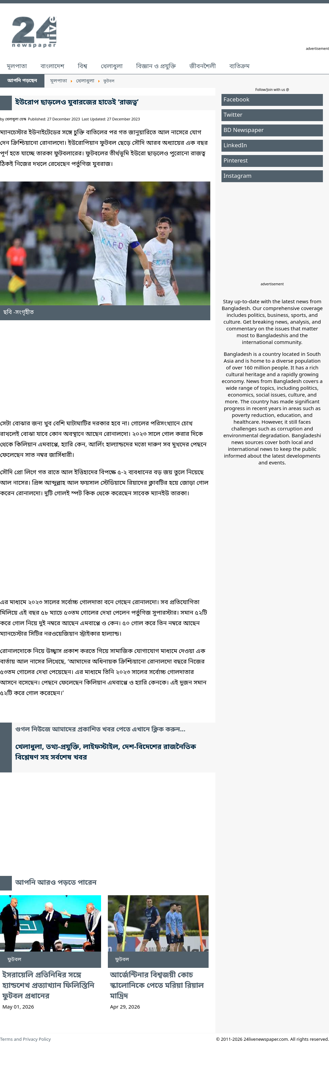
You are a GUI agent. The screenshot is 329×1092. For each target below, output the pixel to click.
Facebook (236, 100)
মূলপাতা (17, 66)
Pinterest (236, 161)
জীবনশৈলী (202, 66)
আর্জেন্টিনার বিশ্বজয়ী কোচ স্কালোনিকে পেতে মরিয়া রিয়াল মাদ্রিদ (157, 986)
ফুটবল (14, 959)
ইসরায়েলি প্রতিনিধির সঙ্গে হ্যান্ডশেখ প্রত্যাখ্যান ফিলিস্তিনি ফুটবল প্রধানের (48, 986)
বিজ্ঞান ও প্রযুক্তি (156, 66)
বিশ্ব (82, 66)
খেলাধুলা (111, 66)
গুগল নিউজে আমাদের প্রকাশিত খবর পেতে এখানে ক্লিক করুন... (100, 730)
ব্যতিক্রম (239, 66)
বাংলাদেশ (52, 66)
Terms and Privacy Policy (25, 1039)
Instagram (238, 176)
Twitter (233, 115)
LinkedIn (235, 146)
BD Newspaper (244, 130)
